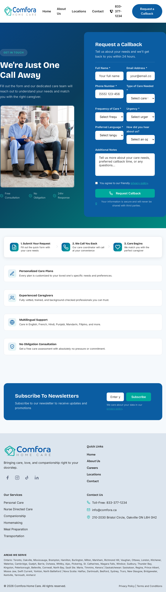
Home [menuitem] (46, 11)
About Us (93, 461)
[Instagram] (17, 477)
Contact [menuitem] (98, 11)
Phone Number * (106, 86)
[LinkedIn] (36, 477)
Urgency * (133, 108)
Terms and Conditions (149, 586)
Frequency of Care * (108, 108)
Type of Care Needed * (140, 88)
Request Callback (125, 193)
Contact (93, 481)
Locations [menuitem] (79, 11)
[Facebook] (7, 477)
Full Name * (102, 68)
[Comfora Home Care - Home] (20, 11)
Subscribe (138, 397)
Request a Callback (147, 11)
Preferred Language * (109, 127)
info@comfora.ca (104, 510)
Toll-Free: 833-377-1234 (109, 502)
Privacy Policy (127, 586)
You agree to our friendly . (124, 183)
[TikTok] (27, 477)
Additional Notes (106, 149)
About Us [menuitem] (61, 11)
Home (91, 454)
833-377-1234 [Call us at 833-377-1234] (116, 11)
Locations (94, 474)
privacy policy (139, 183)
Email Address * (137, 68)
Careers (92, 468)
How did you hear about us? (138, 129)
